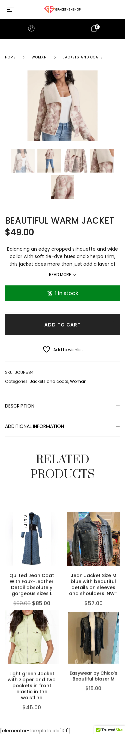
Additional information (34, 426)
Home (10, 57)
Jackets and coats (83, 57)
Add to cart (62, 324)
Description (19, 406)
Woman (39, 57)
